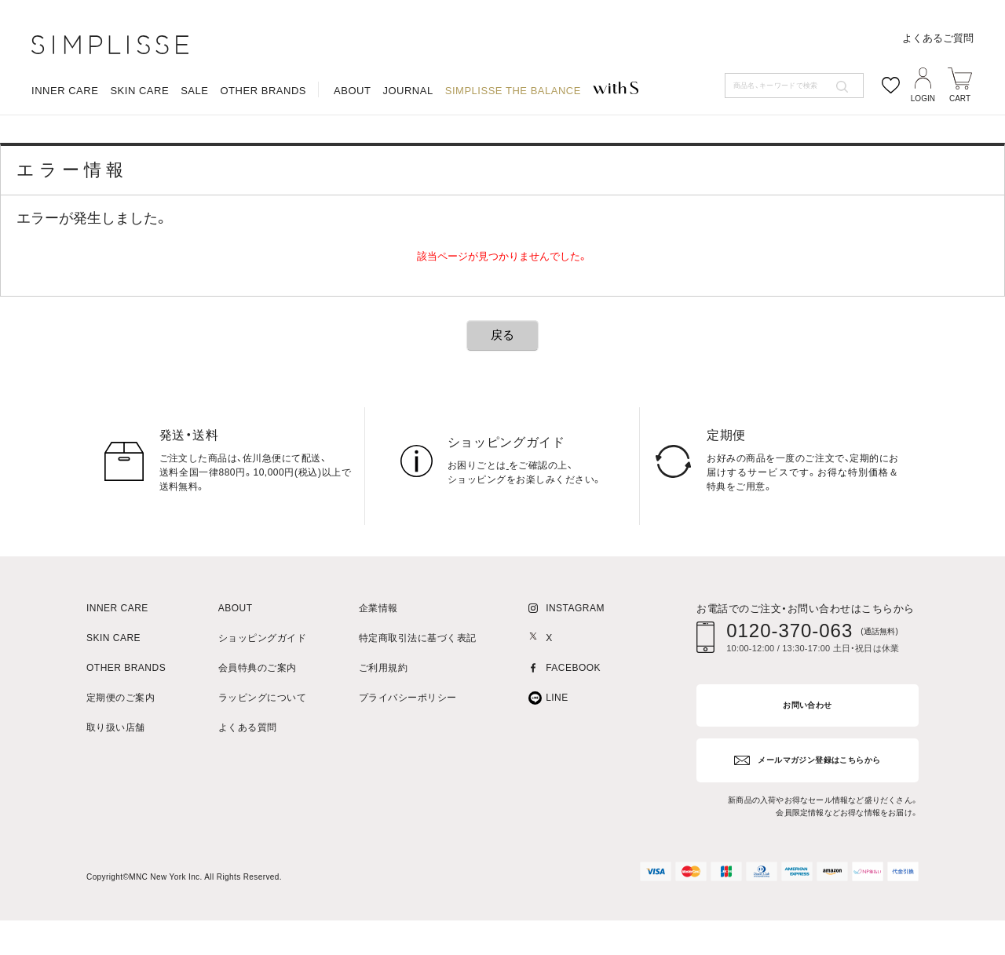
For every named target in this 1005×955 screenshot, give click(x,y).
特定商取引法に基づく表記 (418, 681)
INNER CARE (64, 145)
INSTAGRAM (575, 651)
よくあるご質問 (938, 93)
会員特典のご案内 (257, 710)
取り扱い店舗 (115, 770)
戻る (502, 377)
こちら (520, 507)
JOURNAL (407, 145)
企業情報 (378, 651)
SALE (194, 145)
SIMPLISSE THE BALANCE (513, 145)
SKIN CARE (139, 145)
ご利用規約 (383, 710)
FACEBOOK (573, 710)
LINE (557, 740)
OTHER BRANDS (263, 145)
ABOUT (352, 145)
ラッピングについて (262, 740)
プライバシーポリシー (408, 740)
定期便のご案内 (120, 740)
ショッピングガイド (262, 681)
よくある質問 (247, 770)
